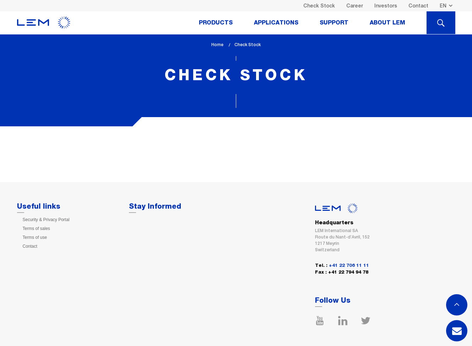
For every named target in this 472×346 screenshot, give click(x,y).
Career (354, 6)
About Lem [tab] (387, 23)
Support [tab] (334, 23)
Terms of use (35, 237)
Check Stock (319, 6)
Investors (385, 6)
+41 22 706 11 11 (349, 265)
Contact (418, 6)
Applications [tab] (276, 23)
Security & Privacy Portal (46, 220)
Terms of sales (36, 228)
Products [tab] (216, 23)
